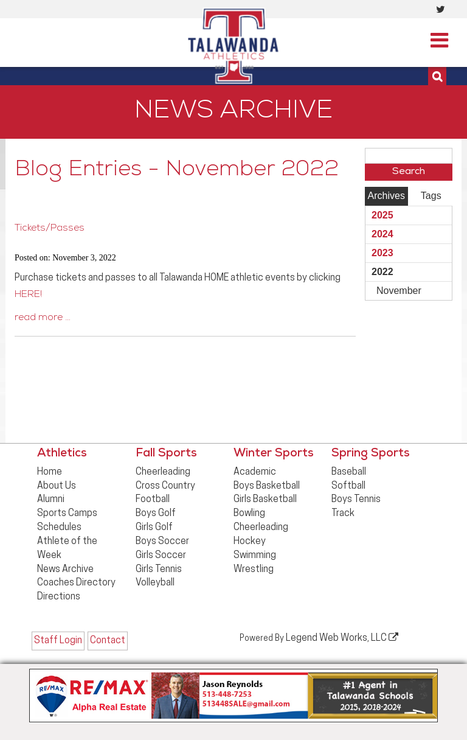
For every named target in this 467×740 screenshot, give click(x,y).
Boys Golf (156, 513)
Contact (107, 641)
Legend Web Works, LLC (342, 637)
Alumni (50, 499)
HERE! (28, 295)
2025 (382, 215)
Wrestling (254, 569)
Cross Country (165, 486)
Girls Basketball (265, 499)
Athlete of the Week (67, 548)
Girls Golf (154, 527)
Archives (386, 195)
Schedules (59, 527)
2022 (382, 272)
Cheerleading (163, 472)
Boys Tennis (356, 499)
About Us (56, 486)
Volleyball (155, 583)
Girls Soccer (161, 555)
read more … (43, 318)
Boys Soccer (162, 541)
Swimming (255, 555)
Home (49, 472)
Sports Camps (67, 513)
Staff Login (58, 641)
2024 (382, 234)
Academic (255, 472)
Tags (431, 195)
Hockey (250, 541)
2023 (382, 253)
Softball (348, 486)
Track (343, 513)
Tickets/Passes (50, 229)
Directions (58, 597)
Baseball (348, 472)
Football (153, 499)
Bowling (249, 513)
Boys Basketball (267, 486)
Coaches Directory (76, 583)
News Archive (65, 569)
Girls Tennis (159, 569)
